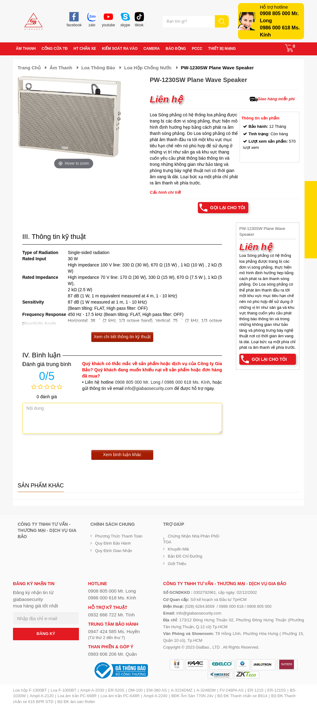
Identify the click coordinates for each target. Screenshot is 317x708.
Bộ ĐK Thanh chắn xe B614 (242, 695)
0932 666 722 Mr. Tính (111, 614)
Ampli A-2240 (155, 695)
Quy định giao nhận (113, 550)
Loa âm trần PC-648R (120, 695)
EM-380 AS (156, 690)
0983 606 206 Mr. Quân (112, 654)
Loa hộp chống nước (148, 67)
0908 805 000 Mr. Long (137, 382)
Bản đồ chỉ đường (185, 556)
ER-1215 (255, 690)
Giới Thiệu (177, 563)
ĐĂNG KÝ (46, 633)
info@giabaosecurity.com (149, 388)
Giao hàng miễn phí (276, 99)
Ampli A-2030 (92, 690)
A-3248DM (205, 690)
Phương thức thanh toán (118, 536)
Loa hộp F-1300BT (30, 690)
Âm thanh (61, 67)
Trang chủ (29, 67)
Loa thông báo (98, 67)
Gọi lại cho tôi (227, 207)
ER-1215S (276, 690)
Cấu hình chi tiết (165, 192)
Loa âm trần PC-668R (77, 695)
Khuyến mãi (178, 549)
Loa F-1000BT (63, 690)
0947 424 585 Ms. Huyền (114, 631)
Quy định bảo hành (113, 543)
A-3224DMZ (182, 690)
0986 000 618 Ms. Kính (187, 382)
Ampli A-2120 (42, 695)
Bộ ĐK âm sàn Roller (76, 701)
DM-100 (135, 690)
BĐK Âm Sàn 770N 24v (192, 695)
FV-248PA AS (231, 690)
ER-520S (116, 690)
